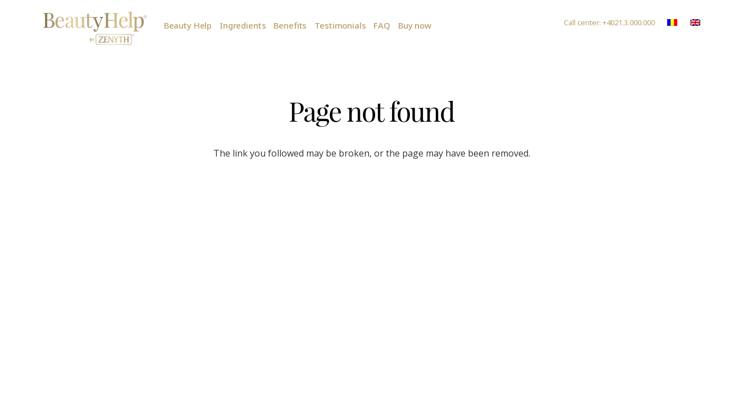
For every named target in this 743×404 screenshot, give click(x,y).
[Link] (95, 28)
